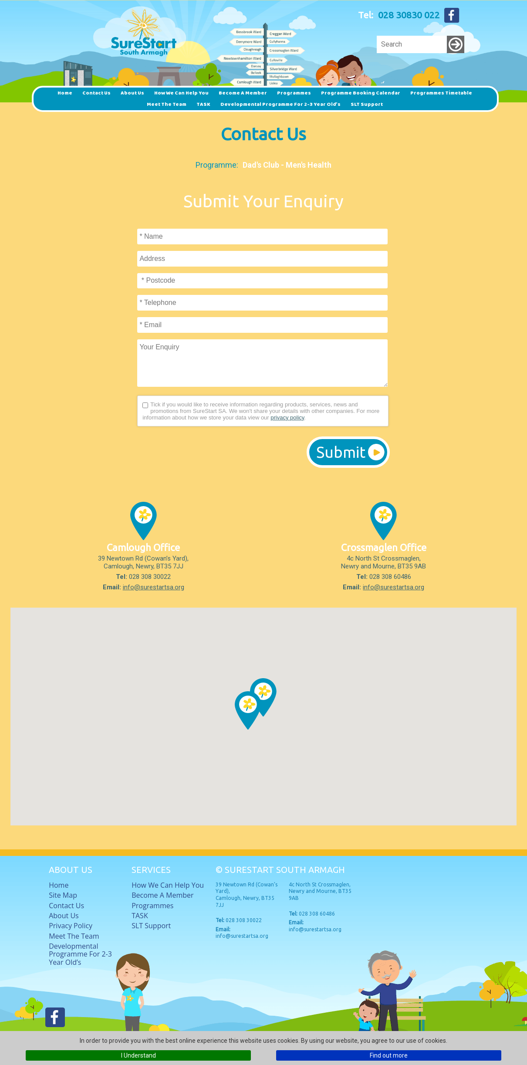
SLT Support (367, 104)
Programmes (294, 93)
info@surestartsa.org (153, 587)
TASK (203, 104)
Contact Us (96, 93)
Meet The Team (166, 104)
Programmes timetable (441, 93)
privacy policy (287, 417)
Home (64, 93)
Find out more (389, 1055)
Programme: (217, 164)
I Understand (138, 1055)
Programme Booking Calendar (360, 93)
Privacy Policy (70, 925)
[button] (248, 710)
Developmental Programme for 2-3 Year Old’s (280, 104)
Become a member (243, 93)
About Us (132, 93)
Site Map (63, 895)
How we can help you (181, 93)
